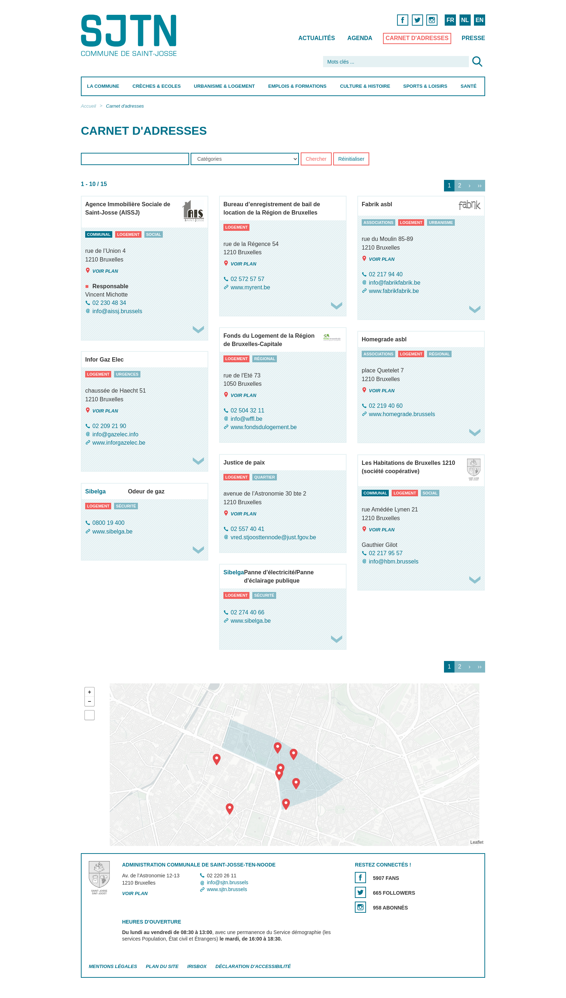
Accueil (88, 106)
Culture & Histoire (365, 86)
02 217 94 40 (385, 274)
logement (128, 234)
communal (98, 234)
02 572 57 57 (247, 279)
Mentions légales (113, 966)
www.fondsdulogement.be (264, 427)
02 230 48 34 (109, 303)
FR (450, 20)
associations (378, 222)
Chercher (316, 159)
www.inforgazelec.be (118, 443)
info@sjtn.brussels (227, 882)
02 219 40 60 (385, 406)
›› (480, 186)
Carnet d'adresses (417, 38)
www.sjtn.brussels (227, 890)
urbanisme (441, 222)
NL (465, 20)
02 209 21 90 (109, 426)
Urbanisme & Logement (224, 86)
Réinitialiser (351, 159)
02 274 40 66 (247, 612)
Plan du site (162, 966)
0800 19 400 (108, 523)
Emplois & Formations (297, 86)
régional (264, 359)
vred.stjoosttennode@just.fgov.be (273, 537)
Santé (468, 86)
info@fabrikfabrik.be (395, 283)
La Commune (103, 86)
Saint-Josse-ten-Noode (130, 35)
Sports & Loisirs (425, 86)
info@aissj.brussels (117, 311)
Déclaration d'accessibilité (253, 966)
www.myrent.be (250, 287)
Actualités (317, 38)
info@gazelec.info (115, 434)
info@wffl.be (246, 419)
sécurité (126, 506)
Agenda (359, 38)
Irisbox (196, 966)
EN (479, 20)
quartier (264, 477)
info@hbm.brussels (393, 561)
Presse (473, 38)
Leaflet (476, 842)
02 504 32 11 (247, 410)
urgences (127, 374)
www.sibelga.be (112, 531)
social (153, 234)
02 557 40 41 (247, 529)
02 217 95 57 (385, 553)
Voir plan (101, 271)
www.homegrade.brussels (402, 414)
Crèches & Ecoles (156, 86)
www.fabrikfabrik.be (394, 291)
